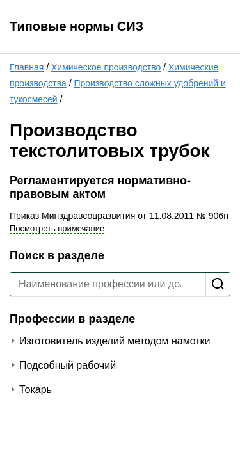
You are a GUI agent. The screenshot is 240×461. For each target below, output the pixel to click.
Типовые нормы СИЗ (76, 26)
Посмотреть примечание (57, 228)
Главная (27, 67)
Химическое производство (106, 67)
